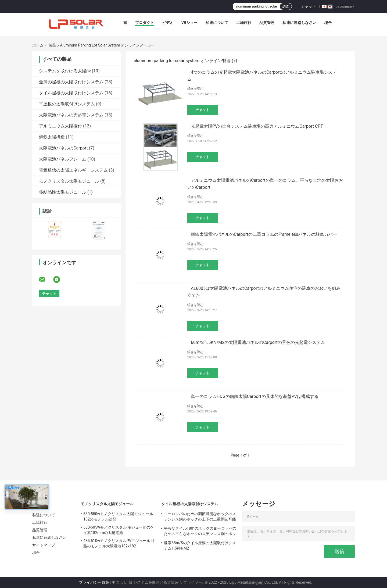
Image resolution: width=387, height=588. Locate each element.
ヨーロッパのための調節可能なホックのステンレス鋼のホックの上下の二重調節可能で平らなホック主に (200, 517)
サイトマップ (43, 545)
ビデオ (167, 22)
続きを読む (195, 89)
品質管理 (266, 22)
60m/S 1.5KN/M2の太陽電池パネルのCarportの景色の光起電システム (258, 342)
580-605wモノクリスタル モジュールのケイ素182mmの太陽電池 (118, 530)
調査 (285, 6)
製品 (52, 45)
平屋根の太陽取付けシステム (67, 103)
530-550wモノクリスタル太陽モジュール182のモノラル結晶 (118, 516)
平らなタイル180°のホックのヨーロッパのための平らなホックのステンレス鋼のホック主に (200, 531)
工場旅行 (243, 22)
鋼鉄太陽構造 (52, 137)
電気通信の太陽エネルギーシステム (73, 170)
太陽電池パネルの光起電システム (71, 114)
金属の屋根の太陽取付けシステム (71, 81)
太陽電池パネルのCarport (63, 148)
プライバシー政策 (94, 582)
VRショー (189, 22)
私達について (217, 22)
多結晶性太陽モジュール (62, 192)
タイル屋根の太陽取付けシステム (71, 92)
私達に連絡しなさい (299, 22)
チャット (308, 6)
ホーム (38, 45)
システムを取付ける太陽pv (65, 70)
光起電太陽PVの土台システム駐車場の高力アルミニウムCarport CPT (257, 126)
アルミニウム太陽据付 (60, 126)
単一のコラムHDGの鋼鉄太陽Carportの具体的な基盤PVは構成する (254, 396)
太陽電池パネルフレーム (62, 159)
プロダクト (144, 22)
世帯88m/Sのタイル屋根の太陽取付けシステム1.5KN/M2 (200, 545)
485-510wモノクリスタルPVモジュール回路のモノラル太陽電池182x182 (118, 543)
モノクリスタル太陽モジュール (69, 181)
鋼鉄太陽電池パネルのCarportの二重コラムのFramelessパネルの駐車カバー (264, 234)
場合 (328, 22)
